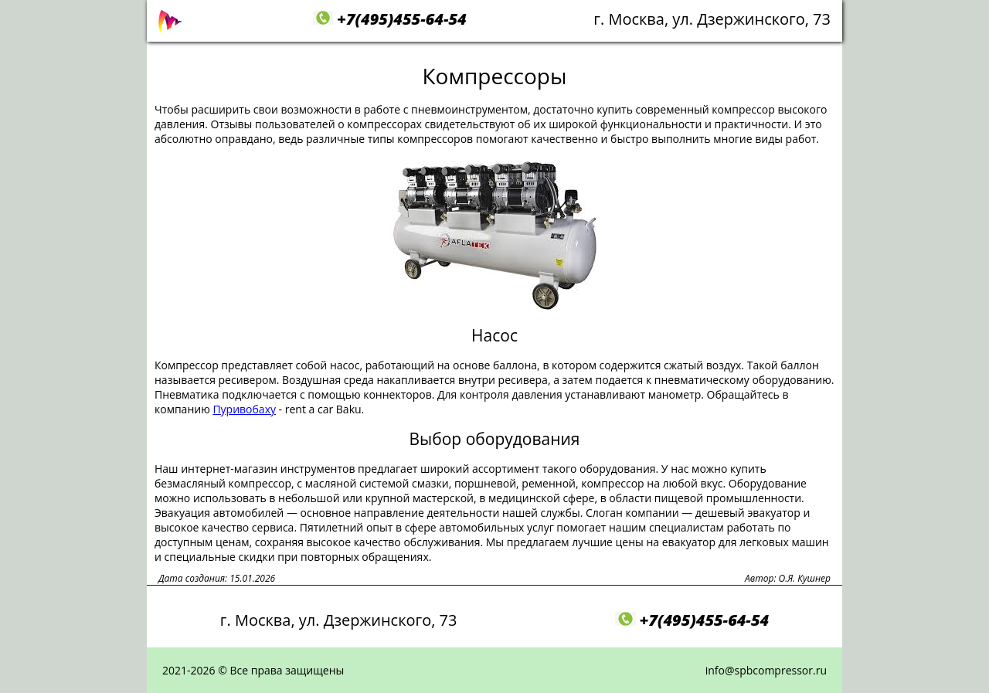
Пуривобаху (244, 409)
